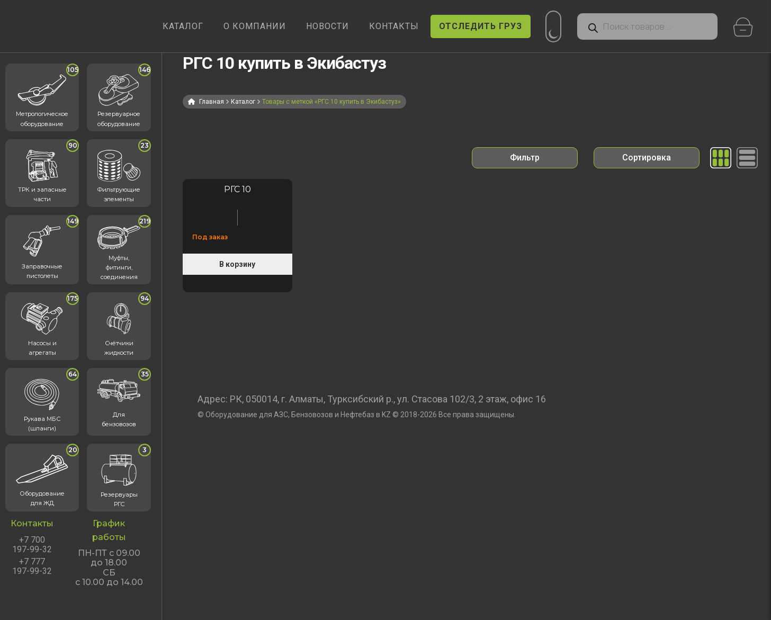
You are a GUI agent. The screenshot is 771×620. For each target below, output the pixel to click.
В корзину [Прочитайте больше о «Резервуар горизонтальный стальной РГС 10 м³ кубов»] (237, 264)
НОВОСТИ (327, 26)
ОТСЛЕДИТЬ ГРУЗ (480, 26)
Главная (211, 101)
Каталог (243, 101)
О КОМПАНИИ (254, 26)
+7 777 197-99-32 (32, 566)
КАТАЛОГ (183, 26)
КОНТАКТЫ (394, 26)
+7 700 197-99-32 (32, 544)
